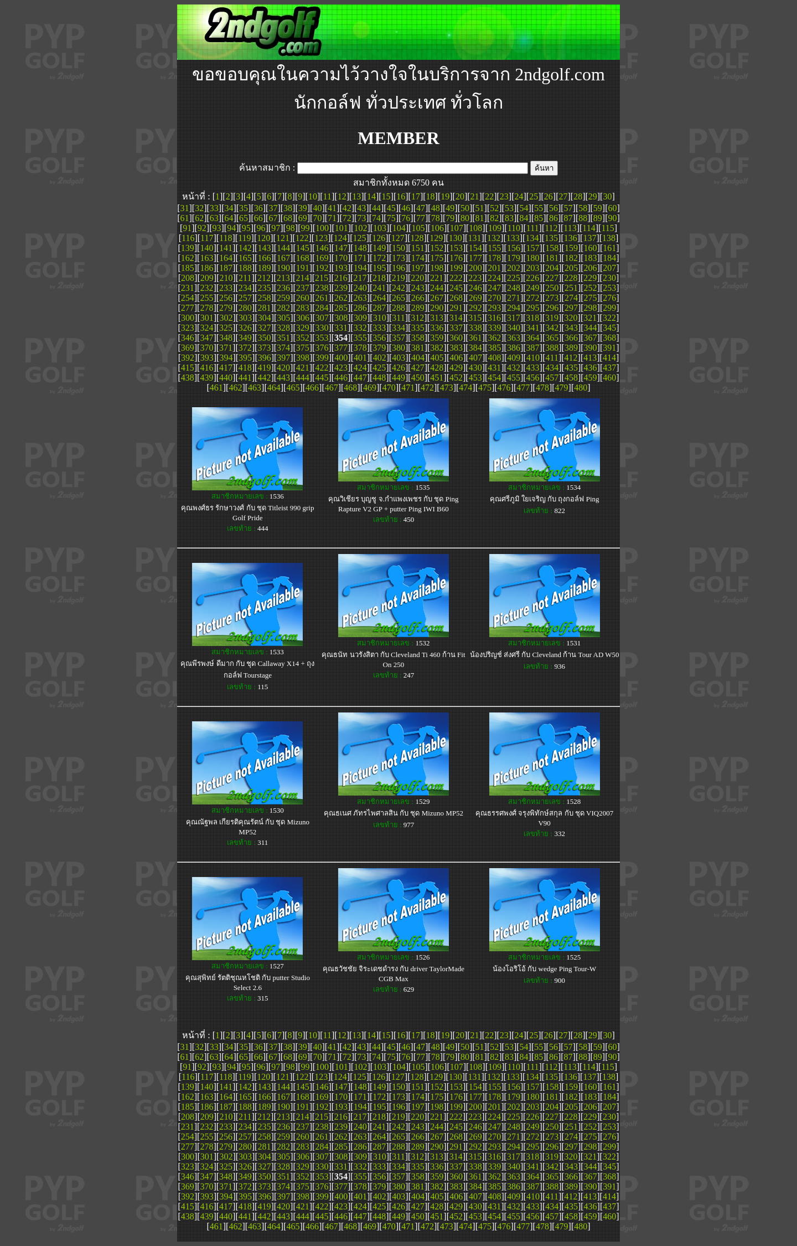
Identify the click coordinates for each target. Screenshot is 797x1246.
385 (494, 347)
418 (245, 367)
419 (264, 367)
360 (456, 337)
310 (379, 317)
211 (245, 278)
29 (592, 196)
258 (264, 297)
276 (609, 297)
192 (321, 268)
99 (305, 228)
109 (494, 228)
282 (283, 307)
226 (532, 278)
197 (418, 268)
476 (504, 387)
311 (398, 317)
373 (264, 347)
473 (446, 387)
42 (347, 208)
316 (494, 317)
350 (264, 337)
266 (418, 297)
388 (551, 347)
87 (568, 218)
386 (513, 347)
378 (360, 347)
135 (551, 238)
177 (475, 258)
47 (420, 208)
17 (415, 196)
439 (206, 377)
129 (436, 238)
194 (360, 268)
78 (435, 218)
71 (332, 218)
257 (245, 297)
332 (360, 327)
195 (379, 268)
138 (608, 238)
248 (513, 288)
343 (571, 327)
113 (569, 228)
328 (283, 327)
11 (327, 196)
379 (379, 347)
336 (436, 327)
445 (321, 377)
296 (551, 307)
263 (360, 297)
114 (588, 228)
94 (231, 228)
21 (474, 196)
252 (590, 288)
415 (187, 367)
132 (493, 238)
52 (494, 208)
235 (264, 288)
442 (264, 377)
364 (533, 337)
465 (292, 387)
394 (225, 357)
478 (542, 387)
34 (228, 208)
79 (450, 218)
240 (360, 288)
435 (571, 367)
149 (379, 248)
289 (418, 307)
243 (418, 288)
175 (436, 258)
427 (418, 367)
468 (350, 387)
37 (272, 208)
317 (513, 317)
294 (513, 307)
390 (590, 347)
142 (245, 248)
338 (475, 327)
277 (187, 307)
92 (202, 228)
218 (379, 278)
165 (245, 258)
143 (264, 248)
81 (479, 218)
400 (341, 357)
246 (475, 288)
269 (475, 297)
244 (436, 288)
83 (509, 218)
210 (225, 278)
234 (245, 288)
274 (571, 297)
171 (360, 258)
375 (302, 347)
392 (187, 357)
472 (427, 387)
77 (420, 218)
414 (609, 357)
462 (235, 387)
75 (391, 218)
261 (321, 297)
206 (590, 268)
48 (435, 208)
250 (551, 288)
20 (460, 196)
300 (187, 317)
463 (254, 387)
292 (475, 307)
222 (456, 278)
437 (609, 367)
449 (398, 377)
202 (513, 268)
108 (475, 228)
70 (317, 218)
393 (207, 357)
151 (418, 248)
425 (379, 367)
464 (274, 387)
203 (533, 268)
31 (184, 208)
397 (283, 357)
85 (538, 218)
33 (214, 208)
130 (455, 238)
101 (341, 228)
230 (609, 278)
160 (590, 248)
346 (187, 337)
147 (341, 248)
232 (206, 288)
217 (359, 278)
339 (494, 327)
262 (341, 297)
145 (302, 248)
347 (206, 337)
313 (436, 317)
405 (437, 357)
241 (379, 288)
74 (376, 218)
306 (302, 317)
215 (321, 278)
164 (225, 258)
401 (360, 357)
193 (341, 268)
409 (513, 357)
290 (436, 307)
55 (538, 208)
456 (533, 377)
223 (475, 278)
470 (389, 387)
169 (321, 258)
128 (416, 238)
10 (312, 196)
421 (302, 367)
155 (494, 248)
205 (571, 268)
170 (341, 258)
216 (341, 278)
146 (321, 248)
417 (225, 367)
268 (456, 297)
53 (509, 208)
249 (533, 288)
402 (379, 357)
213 (283, 278)
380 (398, 347)
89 (597, 218)
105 (418, 228)
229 (590, 278)
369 (187, 347)
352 (302, 337)
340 (513, 327)
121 (282, 238)
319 (551, 317)
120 (263, 238)
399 (322, 357)
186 (206, 268)
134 (532, 238)
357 (398, 337)
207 (609, 268)
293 (494, 307)
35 (243, 208)
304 (264, 317)
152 (436, 248)
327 (264, 327)
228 (571, 278)
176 (456, 258)
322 (609, 317)
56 (553, 208)
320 (571, 317)
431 (494, 367)
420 (283, 367)
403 (398, 357)
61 (184, 218)
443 (283, 377)
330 (321, 327)
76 (405, 218)
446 (341, 377)
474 (465, 387)
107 (456, 228)
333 (379, 327)
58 (582, 208)
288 (398, 307)
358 (418, 337)
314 (456, 317)
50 (464, 208)
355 (360, 337)
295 (533, 307)
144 (283, 248)
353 (321, 337)
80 (464, 218)
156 (513, 248)
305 (283, 317)
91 (187, 228)
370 (206, 347)
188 (245, 268)
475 (484, 387)
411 (552, 357)
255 (206, 297)
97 (275, 228)
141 (225, 248)
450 (418, 377)
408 (494, 357)
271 (513, 297)
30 (607, 196)
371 (225, 347)
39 (302, 208)
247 (494, 288)
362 (494, 337)
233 (225, 288)
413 (590, 357)
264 (379, 297)
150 (398, 248)
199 (456, 268)
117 (206, 238)
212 (264, 278)
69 (302, 218)
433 (533, 367)
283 (302, 307)
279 (225, 307)
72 (347, 218)
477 (523, 387)
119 (244, 238)
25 (533, 196)
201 (494, 268)
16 (400, 196)
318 (532, 317)
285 (341, 307)
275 (590, 297)
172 (379, 258)
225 (513, 278)
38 (287, 208)
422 (321, 367)
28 (577, 196)
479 (561, 387)
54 (524, 208)
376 (321, 347)
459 (590, 377)
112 (551, 228)
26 (548, 196)
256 (225, 297)
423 (341, 367)
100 (322, 228)
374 (283, 347)
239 (341, 288)
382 (436, 347)
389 (571, 347)
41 (332, 208)
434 (551, 367)
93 (217, 228)
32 (199, 208)
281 (264, 307)
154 (475, 248)
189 (264, 268)
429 (456, 367)
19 (445, 196)
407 (475, 357)
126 (378, 238)
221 (436, 278)
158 (551, 248)
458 (571, 377)
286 (360, 307)
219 (398, 278)
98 (290, 228)
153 (456, 248)
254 (187, 297)
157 (533, 248)
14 (371, 196)
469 (369, 387)
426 (398, 367)
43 (361, 208)
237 (302, 288)
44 (376, 208)
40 (317, 208)
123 (321, 238)
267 (436, 297)
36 (258, 208)
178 (494, 258)
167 (283, 258)
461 (216, 387)
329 (302, 327)
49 (450, 208)
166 (264, 258)
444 (302, 377)
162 (187, 258)
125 (359, 238)
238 (321, 288)
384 (475, 347)
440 (225, 377)
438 (187, 377)
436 (590, 367)
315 (475, 317)
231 (187, 288)
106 (437, 228)
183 (590, 258)
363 (513, 337)
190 (283, 268)
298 (590, 307)
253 (609, 288)
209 (207, 278)
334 (398, 327)
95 (246, 228)
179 (513, 258)
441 (245, 377)
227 (551, 278)
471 (408, 387)
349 (245, 337)
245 (456, 288)
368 (609, 337)
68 (287, 218)
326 (245, 327)
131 (474, 238)
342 (551, 327)
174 (418, 258)
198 (436, 268)
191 (302, 268)
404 (418, 357)
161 (609, 248)
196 (398, 268)
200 (475, 268)
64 (228, 218)
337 (456, 327)
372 (245, 347)
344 (590, 327)
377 (341, 347)
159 (571, 248)
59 (597, 208)
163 (206, 258)
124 (340, 238)
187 (225, 268)
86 (553, 218)
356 (379, 337)
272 (533, 297)
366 (571, 337)
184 (609, 258)
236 (283, 288)
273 (551, 297)
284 (321, 307)
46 (405, 208)
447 (360, 377)
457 (551, 377)
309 (360, 317)
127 (398, 238)
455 (513, 377)
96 (260, 228)
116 (188, 238)
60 (612, 208)
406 (456, 357)
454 (494, 377)
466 (312, 387)
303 (245, 317)
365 (551, 337)
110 (514, 228)
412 (571, 357)
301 (207, 317)
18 (430, 196)
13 (356, 196)
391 (609, 347)
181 (551, 258)
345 (609, 327)
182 (571, 258)
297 (571, 307)
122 (302, 238)
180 (533, 258)
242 (398, 288)
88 (582, 218)
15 (386, 196)
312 (417, 317)
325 (225, 327)
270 (494, 297)
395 (245, 357)
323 (187, 327)
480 (580, 387)
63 (214, 218)
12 (342, 196)
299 (609, 307)
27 (562, 196)
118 (225, 238)
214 (302, 278)
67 (272, 218)
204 (551, 268)
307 (322, 317)
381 (418, 347)
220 (417, 278)
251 (571, 288)
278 (206, 307)
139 (187, 248)
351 (283, 337)
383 (456, 347)
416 (206, 367)
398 (302, 357)
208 (187, 278)
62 (199, 218)
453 (475, 377)
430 (475, 367)
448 (379, 377)
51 (479, 208)
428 (436, 367)
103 (379, 228)
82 (494, 218)
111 (532, 228)
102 (360, 228)
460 (609, 377)
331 (341, 327)
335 (418, 327)
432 (513, 367)
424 (360, 367)
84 (524, 218)
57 (568, 208)
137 (589, 238)
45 (391, 208)
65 (243, 218)
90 (612, 218)
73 (361, 218)
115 (607, 228)
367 (590, 337)
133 (513, 238)
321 (590, 317)
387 (533, 347)
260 (302, 297)
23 (504, 196)
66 (258, 218)
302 (225, 317)
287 (379, 307)
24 (519, 196)
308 (341, 317)
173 (398, 258)
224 (494, 278)
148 (360, 248)
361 (475, 337)
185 (187, 268)
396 (264, 357)
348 (225, 337)
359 (436, 337)
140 (206, 248)
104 (399, 228)
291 (456, 307)
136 (570, 238)
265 (398, 297)
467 (331, 387)
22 (489, 196)
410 (533, 357)
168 (302, 258)
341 (533, 327)
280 (245, 307)
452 (456, 377)
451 (436, 377)
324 (206, 327)
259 (283, 297)
